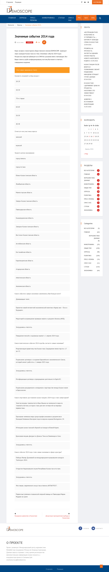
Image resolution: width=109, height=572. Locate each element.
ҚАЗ (86, 18)
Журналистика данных (94, 237)
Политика (87, 195)
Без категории (89, 170)
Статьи (61, 18)
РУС (79, 18)
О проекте (9, 2)
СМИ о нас (71, 19)
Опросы (22, 18)
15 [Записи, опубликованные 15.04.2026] (89, 136)
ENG (93, 18)
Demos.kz (11, 25)
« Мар (86, 154)
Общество (88, 188)
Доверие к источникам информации (89, 101)
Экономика (88, 210)
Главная (12, 18)
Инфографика (48, 18)
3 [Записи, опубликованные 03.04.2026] (93, 129)
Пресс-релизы (33, 19)
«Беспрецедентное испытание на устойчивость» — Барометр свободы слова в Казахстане (91, 37)
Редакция (18, 2)
